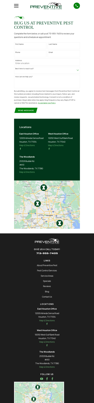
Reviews (47, 286)
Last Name (53, 44)
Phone (17, 52)
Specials (47, 281)
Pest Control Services (47, 271)
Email (51, 52)
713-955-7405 (47, 253)
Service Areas (47, 276)
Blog (47, 291)
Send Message (26, 110)
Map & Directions (27, 145)
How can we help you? (24, 77)
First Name (19, 44)
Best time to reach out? (24, 69)
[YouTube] (41, 379)
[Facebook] (47, 379)
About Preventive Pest (47, 265)
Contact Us (47, 297)
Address (18, 61)
